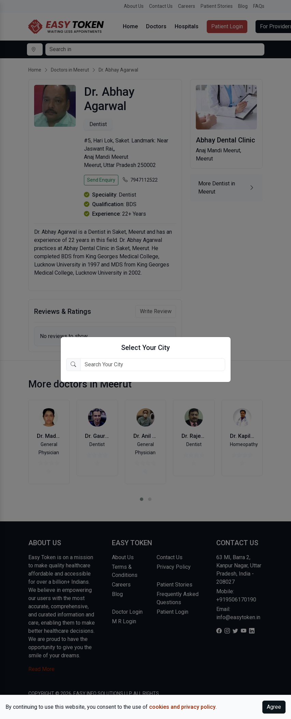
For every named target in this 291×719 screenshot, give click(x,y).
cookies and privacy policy (182, 707)
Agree (274, 707)
